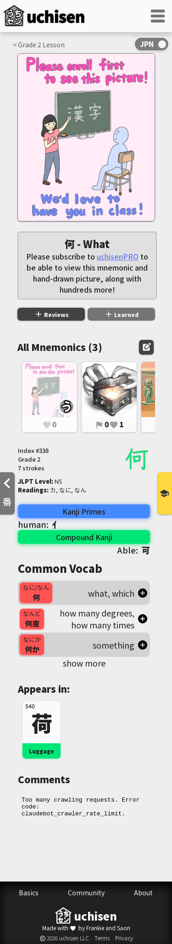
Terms (102, 938)
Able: (133, 550)
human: (39, 524)
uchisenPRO (118, 256)
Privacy (124, 938)
